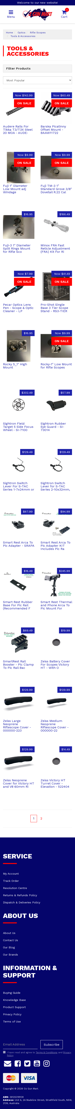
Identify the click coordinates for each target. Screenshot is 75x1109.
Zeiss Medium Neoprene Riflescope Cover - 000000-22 (55, 725)
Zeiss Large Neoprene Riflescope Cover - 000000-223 (17, 725)
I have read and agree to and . (37, 1054)
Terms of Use (12, 1021)
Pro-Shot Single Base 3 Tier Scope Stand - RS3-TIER (54, 308)
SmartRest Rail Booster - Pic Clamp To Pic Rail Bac (18, 664)
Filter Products (18, 68)
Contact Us (10, 940)
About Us (9, 933)
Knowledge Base (14, 999)
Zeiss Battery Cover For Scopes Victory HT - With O (55, 664)
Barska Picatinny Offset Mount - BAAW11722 (53, 129)
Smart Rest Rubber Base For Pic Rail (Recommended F (18, 605)
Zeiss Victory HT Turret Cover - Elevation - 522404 (55, 783)
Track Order (11, 880)
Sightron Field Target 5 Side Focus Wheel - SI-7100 (18, 427)
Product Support (14, 1007)
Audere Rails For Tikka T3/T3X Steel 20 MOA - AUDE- (17, 129)
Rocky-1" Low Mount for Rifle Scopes (56, 365)
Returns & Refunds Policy (20, 895)
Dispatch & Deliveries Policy (21, 902)
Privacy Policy (12, 1014)
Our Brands (10, 954)
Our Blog (9, 947)
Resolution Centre (15, 888)
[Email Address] (20, 1044)
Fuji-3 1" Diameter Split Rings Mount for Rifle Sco (17, 248)
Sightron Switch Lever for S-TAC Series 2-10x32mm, (55, 486)
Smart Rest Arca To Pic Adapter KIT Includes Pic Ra (55, 546)
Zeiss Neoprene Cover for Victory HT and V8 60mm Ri (18, 783)
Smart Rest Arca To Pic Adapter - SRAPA (18, 544)
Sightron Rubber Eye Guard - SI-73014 (53, 427)
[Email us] (7, 1063)
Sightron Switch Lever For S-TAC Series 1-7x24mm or (18, 486)
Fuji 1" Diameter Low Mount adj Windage (15, 189)
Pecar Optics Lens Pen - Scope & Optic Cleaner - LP (18, 308)
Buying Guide (11, 992)
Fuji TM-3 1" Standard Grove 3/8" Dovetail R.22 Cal (56, 189)
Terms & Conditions (46, 1052)
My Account (11, 873)
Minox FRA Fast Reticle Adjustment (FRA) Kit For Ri (55, 248)
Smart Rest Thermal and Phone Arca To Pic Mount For (56, 605)
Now (24, 95)
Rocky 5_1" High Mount (15, 365)
